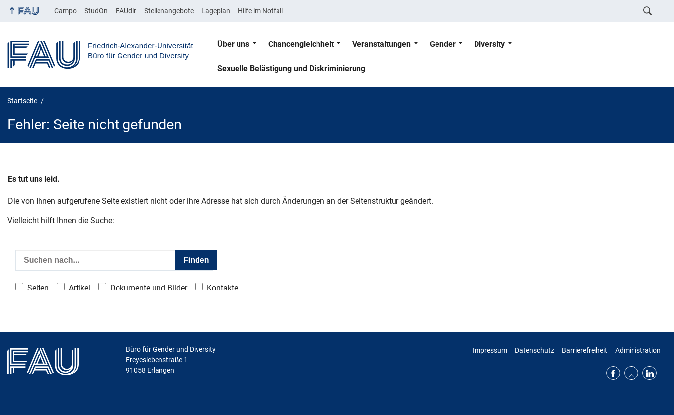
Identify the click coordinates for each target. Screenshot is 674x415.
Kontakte (222, 287)
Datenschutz (534, 350)
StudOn (96, 11)
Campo (65, 11)
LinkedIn (649, 373)
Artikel (79, 287)
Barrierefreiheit (584, 350)
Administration (638, 350)
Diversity (489, 44)
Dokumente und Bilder (148, 287)
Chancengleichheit (301, 44)
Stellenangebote (169, 11)
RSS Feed (631, 373)
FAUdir (126, 11)
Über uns (233, 44)
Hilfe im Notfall (260, 11)
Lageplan (215, 11)
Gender (443, 44)
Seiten (38, 287)
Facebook (613, 373)
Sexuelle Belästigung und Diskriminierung (291, 68)
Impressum (490, 350)
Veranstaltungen (381, 44)
